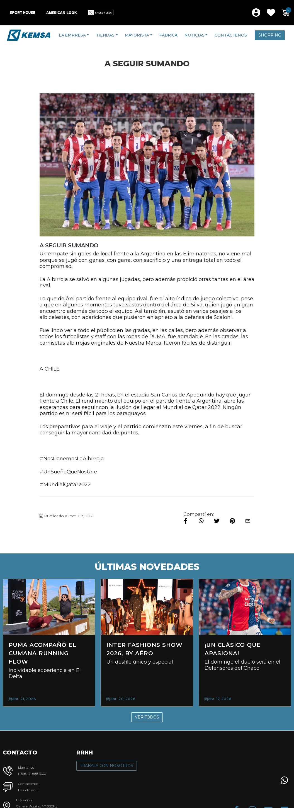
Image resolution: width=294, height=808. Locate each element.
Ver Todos (147, 717)
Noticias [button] (194, 35)
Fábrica (168, 35)
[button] (271, 12)
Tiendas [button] (105, 35)
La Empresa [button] (72, 35)
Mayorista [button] (137, 35)
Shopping (269, 35)
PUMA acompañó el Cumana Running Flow (43, 653)
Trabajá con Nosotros (106, 765)
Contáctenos (231, 35)
